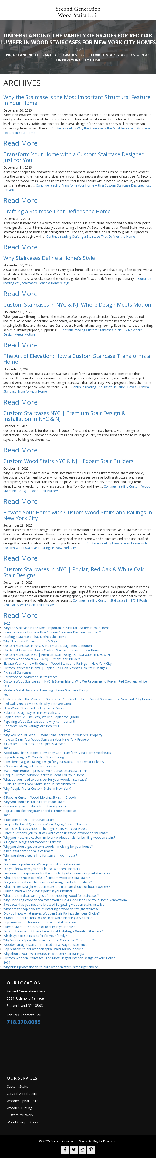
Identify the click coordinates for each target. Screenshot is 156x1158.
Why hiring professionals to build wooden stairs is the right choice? (51, 967)
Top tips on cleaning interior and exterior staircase (39, 811)
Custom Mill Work (20, 1115)
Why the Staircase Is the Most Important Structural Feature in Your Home (56, 628)
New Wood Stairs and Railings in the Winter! (35, 708)
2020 (6, 730)
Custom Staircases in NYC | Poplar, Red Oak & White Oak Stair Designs (55, 668)
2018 (6, 793)
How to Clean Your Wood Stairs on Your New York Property (46, 739)
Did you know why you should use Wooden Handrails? (42, 869)
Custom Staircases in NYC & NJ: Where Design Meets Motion (47, 645)
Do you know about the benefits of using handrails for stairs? (47, 882)
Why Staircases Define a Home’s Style (30, 641)
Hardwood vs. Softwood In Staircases (30, 677)
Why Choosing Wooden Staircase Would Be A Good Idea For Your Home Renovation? (65, 900)
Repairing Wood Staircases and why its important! (39, 721)
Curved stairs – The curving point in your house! (37, 891)
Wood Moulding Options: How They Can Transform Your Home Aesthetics (57, 753)
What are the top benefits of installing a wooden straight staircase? (51, 909)
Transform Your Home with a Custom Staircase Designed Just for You (53, 632)
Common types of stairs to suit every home (35, 806)
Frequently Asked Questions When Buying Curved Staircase (46, 824)
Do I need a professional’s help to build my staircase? (41, 864)
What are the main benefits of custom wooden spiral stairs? (46, 878)
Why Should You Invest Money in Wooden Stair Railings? (43, 953)
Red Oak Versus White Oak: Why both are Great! (38, 703)
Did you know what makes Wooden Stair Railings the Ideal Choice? (51, 913)
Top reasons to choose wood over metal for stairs (40, 922)
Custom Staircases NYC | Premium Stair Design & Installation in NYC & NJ (57, 654)
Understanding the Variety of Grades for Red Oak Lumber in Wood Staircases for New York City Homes (77, 699)
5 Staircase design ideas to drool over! (30, 766)
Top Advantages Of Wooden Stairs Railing (33, 757)
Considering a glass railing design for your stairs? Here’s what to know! (54, 762)
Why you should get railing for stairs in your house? (40, 855)
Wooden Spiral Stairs (22, 1100)
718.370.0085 (24, 1021)
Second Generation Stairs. (69, 1141)
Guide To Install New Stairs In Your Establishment (39, 784)
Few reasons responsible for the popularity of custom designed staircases (57, 873)
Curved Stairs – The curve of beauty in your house (39, 927)
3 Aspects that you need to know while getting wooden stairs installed (53, 904)
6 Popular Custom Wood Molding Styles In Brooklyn (40, 797)
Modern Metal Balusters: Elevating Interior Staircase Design (46, 690)
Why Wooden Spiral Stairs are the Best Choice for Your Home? (48, 940)
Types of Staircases (17, 672)
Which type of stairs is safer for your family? (35, 936)
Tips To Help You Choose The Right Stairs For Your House (45, 828)
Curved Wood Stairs (22, 1093)
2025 (6, 623)
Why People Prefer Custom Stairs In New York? (37, 788)
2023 (6, 695)
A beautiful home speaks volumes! (28, 851)
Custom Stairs (17, 1086)
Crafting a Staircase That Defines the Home (35, 637)
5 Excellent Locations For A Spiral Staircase (34, 744)
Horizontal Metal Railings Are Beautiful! (31, 726)
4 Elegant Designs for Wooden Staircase (32, 842)
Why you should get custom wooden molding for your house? (48, 846)
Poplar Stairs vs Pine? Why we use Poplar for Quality (41, 717)
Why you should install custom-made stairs (34, 802)
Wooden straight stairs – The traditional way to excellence (45, 944)
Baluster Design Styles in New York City (31, 712)
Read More (20, 143)
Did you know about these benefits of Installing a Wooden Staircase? (53, 931)
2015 (6, 860)
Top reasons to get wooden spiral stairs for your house (43, 949)
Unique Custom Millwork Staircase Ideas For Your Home (44, 775)
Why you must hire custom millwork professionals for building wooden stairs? (59, 837)
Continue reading (90, 236)
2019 (6, 748)
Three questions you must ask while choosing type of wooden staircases (56, 833)
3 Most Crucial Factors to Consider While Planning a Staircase (47, 918)
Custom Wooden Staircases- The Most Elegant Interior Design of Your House (59, 958)
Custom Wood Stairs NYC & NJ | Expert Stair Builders (42, 659)
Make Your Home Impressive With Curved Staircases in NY (45, 770)
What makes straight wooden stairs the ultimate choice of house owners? (56, 886)
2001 (6, 962)
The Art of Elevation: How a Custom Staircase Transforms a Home (51, 650)
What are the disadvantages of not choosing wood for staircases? (51, 895)
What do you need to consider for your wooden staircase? (45, 779)
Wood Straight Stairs (22, 1122)
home (78, 49)
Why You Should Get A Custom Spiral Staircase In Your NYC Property (52, 735)
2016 (6, 815)
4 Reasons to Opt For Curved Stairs (28, 820)
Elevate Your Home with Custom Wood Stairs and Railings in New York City (57, 663)
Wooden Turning (19, 1108)
